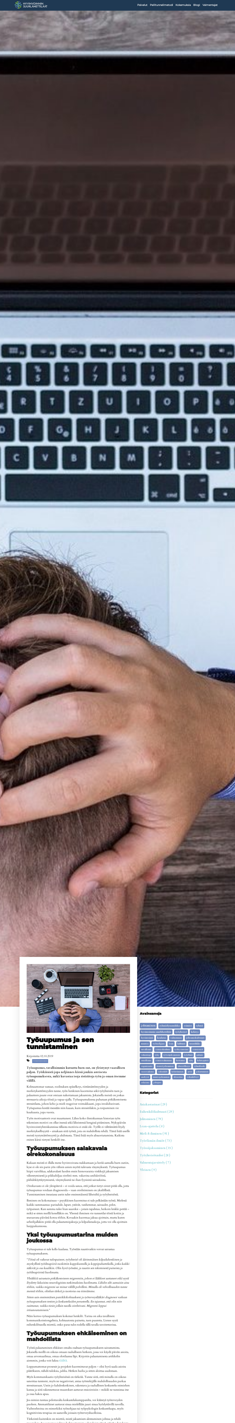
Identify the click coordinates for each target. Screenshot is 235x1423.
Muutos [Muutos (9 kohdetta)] (145, 1043)
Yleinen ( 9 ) (148, 1170)
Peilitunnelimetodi (161, 5)
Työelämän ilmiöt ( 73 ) (156, 1141)
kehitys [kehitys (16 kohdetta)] (195, 1032)
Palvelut (142, 5)
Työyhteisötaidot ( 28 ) (155, 1155)
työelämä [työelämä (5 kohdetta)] (188, 1055)
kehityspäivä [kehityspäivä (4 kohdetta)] (203, 1060)
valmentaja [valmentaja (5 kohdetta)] (146, 1055)
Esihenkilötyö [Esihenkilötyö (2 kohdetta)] (193, 1077)
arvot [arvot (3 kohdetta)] (190, 1071)
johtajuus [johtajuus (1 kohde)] (157, 1082)
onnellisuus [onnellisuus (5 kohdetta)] (146, 1060)
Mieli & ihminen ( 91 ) (154, 1134)
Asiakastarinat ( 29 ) (153, 1104)
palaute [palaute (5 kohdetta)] (200, 1055)
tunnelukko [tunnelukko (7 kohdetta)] (194, 1043)
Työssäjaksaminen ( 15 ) (156, 1148)
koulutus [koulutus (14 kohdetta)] (161, 1037)
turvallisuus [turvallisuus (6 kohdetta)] (146, 1049)
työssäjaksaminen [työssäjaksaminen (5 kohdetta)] (171, 1055)
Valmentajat (210, 5)
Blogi (196, 5)
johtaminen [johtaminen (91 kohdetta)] (148, 1025)
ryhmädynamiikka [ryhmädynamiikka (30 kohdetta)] (170, 1025)
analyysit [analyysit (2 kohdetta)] (145, 1077)
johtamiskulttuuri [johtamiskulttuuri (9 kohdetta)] (195, 1037)
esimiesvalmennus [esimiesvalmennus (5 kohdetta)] (163, 1060)
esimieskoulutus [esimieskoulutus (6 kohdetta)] (162, 1049)
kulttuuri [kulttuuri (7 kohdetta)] (181, 1043)
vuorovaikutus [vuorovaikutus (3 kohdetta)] (147, 1071)
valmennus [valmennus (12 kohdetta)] (176, 1037)
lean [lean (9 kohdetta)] (171, 1043)
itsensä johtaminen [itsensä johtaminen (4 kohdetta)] (165, 1066)
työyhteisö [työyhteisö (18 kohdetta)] (181, 1032)
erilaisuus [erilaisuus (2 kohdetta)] (145, 1082)
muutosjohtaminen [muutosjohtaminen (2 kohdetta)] (161, 1077)
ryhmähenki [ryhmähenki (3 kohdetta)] (199, 1066)
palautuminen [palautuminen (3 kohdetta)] (202, 1071)
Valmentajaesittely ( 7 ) (155, 1163)
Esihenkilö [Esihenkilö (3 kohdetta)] (163, 1071)
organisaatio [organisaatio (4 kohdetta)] (147, 1066)
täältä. (63, 1361)
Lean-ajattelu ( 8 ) (152, 1126)
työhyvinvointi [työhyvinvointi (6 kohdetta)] (181, 1049)
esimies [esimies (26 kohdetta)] (188, 1025)
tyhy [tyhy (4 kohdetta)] (191, 1060)
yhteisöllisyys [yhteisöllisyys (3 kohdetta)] (184, 1066)
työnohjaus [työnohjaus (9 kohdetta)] (159, 1043)
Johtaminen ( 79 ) (151, 1119)
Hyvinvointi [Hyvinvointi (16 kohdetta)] (147, 1037)
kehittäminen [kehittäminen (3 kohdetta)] (177, 1071)
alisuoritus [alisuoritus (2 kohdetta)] (178, 1077)
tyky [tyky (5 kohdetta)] (157, 1055)
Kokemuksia (183, 5)
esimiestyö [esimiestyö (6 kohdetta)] (198, 1049)
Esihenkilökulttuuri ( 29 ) (157, 1112)
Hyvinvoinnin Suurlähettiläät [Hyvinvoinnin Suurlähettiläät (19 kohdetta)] (156, 1032)
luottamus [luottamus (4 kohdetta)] (180, 1060)
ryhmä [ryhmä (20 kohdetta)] (199, 1025)
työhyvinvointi (40, 1061)
